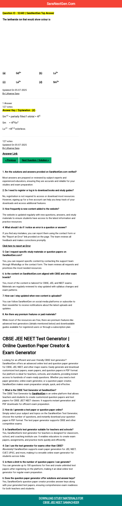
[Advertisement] (41, 45)
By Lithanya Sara (10, 93)
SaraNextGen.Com (61, 4)
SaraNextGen (38, 393)
